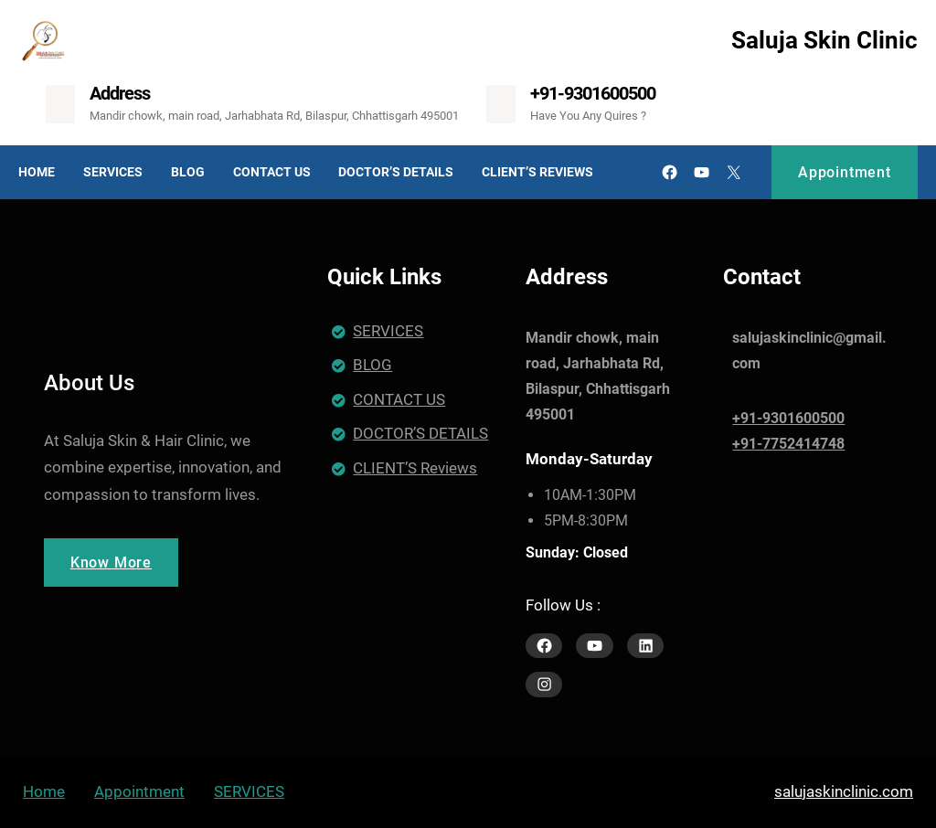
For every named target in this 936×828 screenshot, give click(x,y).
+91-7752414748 (788, 443)
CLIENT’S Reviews (415, 468)
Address (120, 93)
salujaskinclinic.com (843, 791)
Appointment (844, 172)
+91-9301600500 (592, 93)
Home (44, 791)
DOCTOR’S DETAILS (420, 433)
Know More (111, 562)
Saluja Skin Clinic (824, 40)
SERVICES (388, 331)
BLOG (372, 365)
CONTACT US (399, 399)
